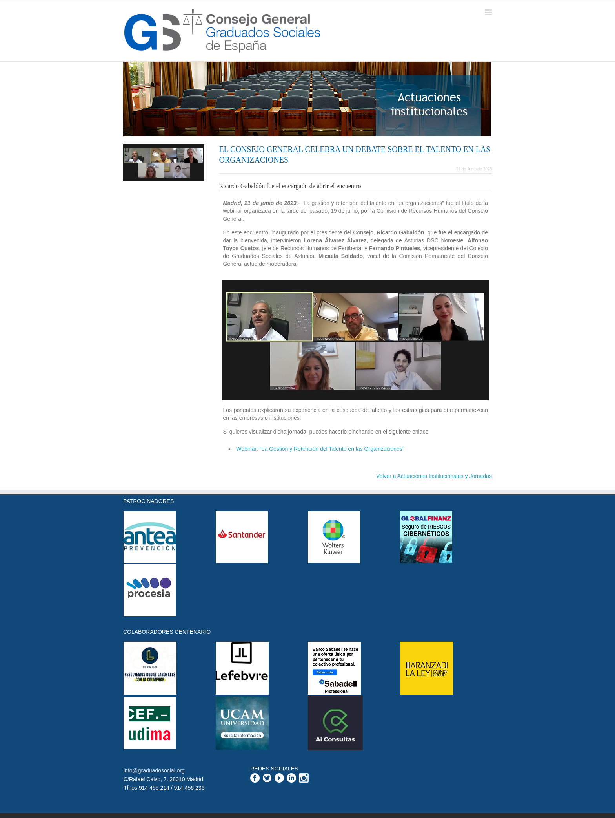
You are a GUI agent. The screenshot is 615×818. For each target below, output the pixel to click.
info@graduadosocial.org (154, 770)
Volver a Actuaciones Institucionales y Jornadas (434, 476)
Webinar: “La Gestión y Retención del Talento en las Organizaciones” (320, 449)
